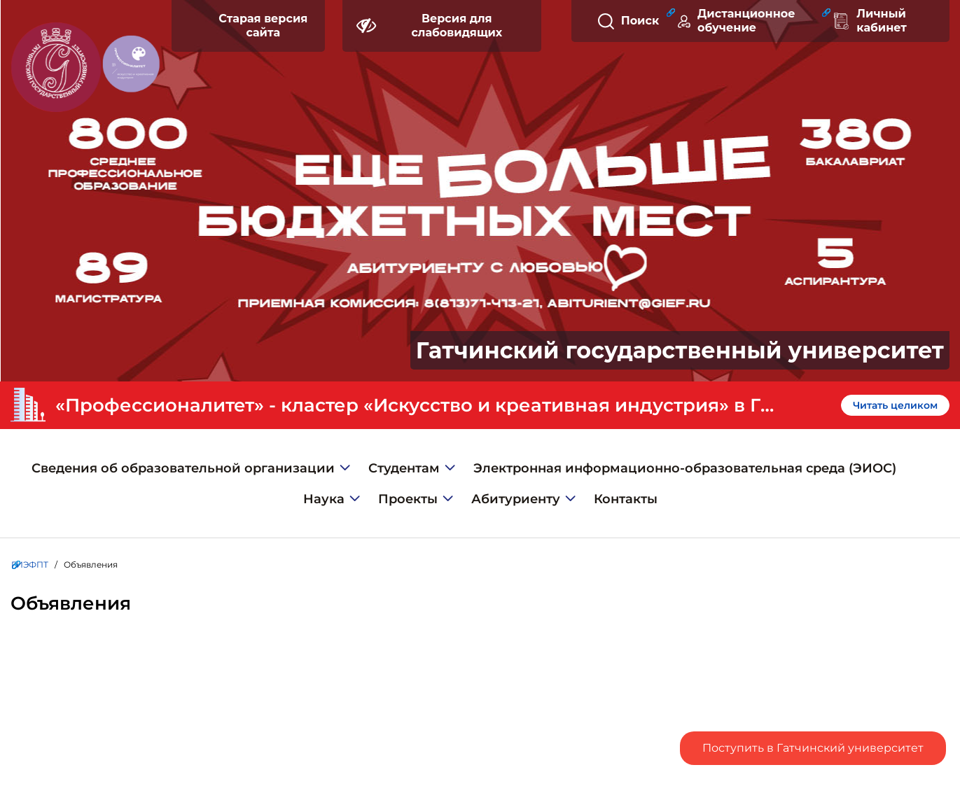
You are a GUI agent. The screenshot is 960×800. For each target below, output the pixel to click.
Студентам (404, 468)
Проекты (408, 499)
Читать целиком (895, 405)
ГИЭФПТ (29, 564)
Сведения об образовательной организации (183, 468)
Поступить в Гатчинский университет (813, 748)
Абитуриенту (515, 499)
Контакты (626, 499)
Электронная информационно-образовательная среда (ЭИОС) (684, 468)
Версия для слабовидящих (429, 25)
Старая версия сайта (262, 25)
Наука (324, 499)
